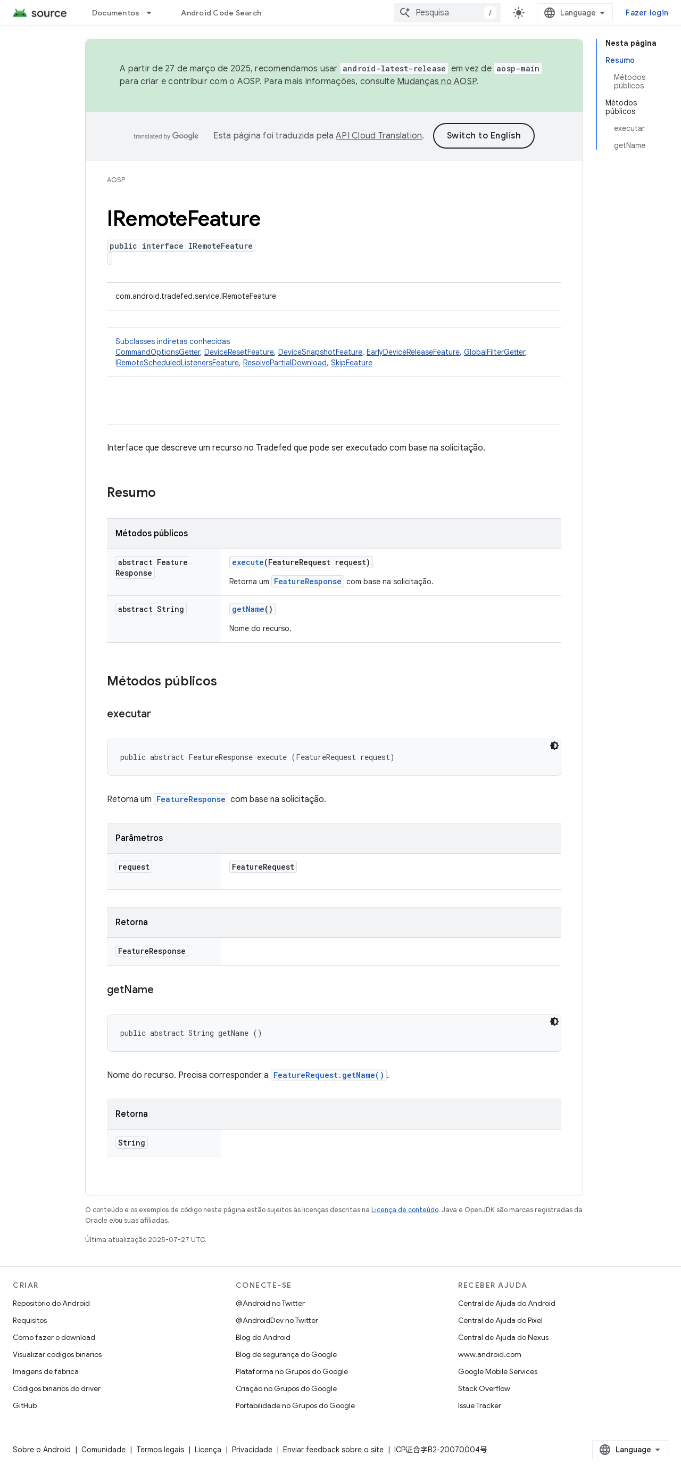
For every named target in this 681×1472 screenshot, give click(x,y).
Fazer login (647, 13)
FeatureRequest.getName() (328, 1075)
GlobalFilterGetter (494, 352)
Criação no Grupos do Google (286, 1388)
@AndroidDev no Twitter (277, 1320)
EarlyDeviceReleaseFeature (413, 352)
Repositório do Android (51, 1303)
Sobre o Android (42, 1449)
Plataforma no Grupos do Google (292, 1371)
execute (248, 562)
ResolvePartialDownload (285, 362)
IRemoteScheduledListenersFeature (177, 362)
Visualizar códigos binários (57, 1354)
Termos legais (160, 1449)
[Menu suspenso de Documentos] (153, 13)
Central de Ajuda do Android (506, 1303)
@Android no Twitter (270, 1303)
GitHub (25, 1405)
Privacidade (252, 1449)
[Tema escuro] (554, 745)
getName (248, 609)
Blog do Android (263, 1337)
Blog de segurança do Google (286, 1354)
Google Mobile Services (497, 1371)
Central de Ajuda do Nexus (503, 1337)
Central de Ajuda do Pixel (500, 1320)
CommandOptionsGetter (157, 352)
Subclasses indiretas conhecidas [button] (334, 352)
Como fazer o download (54, 1337)
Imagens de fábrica (46, 1371)
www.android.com (489, 1354)
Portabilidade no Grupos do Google (295, 1405)
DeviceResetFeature (239, 352)
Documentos (116, 13)
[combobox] (447, 12)
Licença (208, 1449)
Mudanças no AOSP (436, 81)
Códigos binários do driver (57, 1388)
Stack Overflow (484, 1388)
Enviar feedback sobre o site (333, 1449)
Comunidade (103, 1449)
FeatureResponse (308, 581)
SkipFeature (351, 362)
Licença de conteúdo (404, 1209)
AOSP (116, 179)
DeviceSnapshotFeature (320, 352)
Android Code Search (221, 13)
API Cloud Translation (379, 135)
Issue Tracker (479, 1405)
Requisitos (30, 1320)
